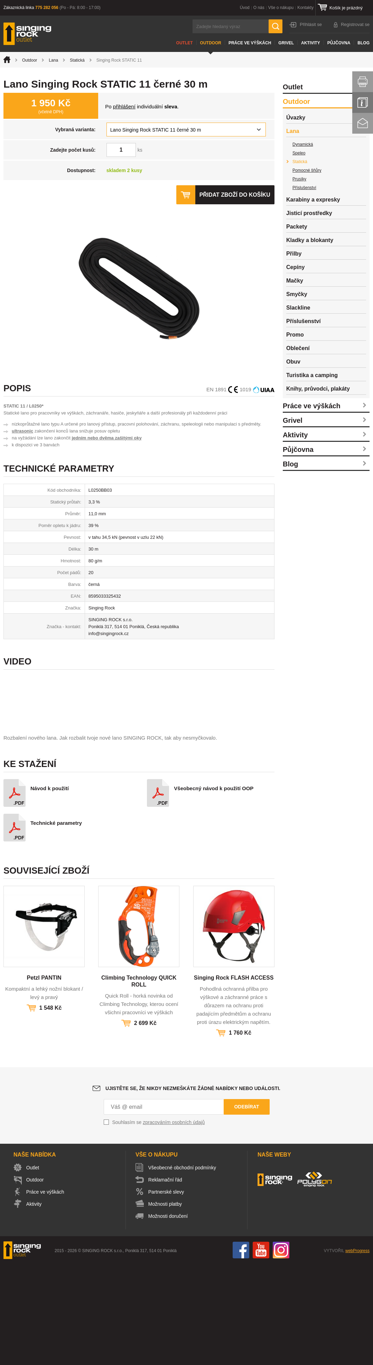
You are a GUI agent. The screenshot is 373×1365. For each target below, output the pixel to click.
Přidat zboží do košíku (234, 195)
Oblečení (298, 348)
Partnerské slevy (166, 1292)
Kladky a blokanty (309, 240)
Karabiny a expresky (313, 200)
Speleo (298, 153)
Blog (363, 43)
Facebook (241, 1350)
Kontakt (362, 123)
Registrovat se (355, 24)
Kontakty (305, 7)
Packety (296, 227)
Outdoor (210, 43)
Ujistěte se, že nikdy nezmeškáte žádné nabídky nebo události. (192, 1189)
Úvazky (295, 118)
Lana (53, 60)
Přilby (293, 254)
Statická (77, 60)
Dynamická (302, 144)
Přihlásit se (311, 24)
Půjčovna (339, 43)
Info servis (362, 102)
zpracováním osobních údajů (174, 1223)
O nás (258, 7)
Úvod (245, 7)
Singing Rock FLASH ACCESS (234, 1078)
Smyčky (296, 294)
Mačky (294, 281)
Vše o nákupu (280, 7)
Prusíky (299, 179)
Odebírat (246, 1207)
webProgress (357, 1351)
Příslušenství (304, 187)
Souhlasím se (158, 1223)
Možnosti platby (165, 1305)
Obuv (293, 362)
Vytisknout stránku (362, 81)
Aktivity (310, 43)
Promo (295, 335)
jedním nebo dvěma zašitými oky (106, 437)
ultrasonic (22, 431)
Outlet (184, 43)
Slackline (298, 308)
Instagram (281, 1350)
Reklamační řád (166, 1280)
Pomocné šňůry (306, 170)
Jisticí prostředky (309, 213)
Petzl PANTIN (44, 1078)
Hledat (275, 26)
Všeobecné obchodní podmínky (182, 1268)
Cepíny (295, 267)
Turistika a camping (312, 375)
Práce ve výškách (250, 43)
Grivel (286, 43)
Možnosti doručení (168, 1317)
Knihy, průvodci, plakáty (318, 389)
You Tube (261, 1350)
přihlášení (124, 106)
